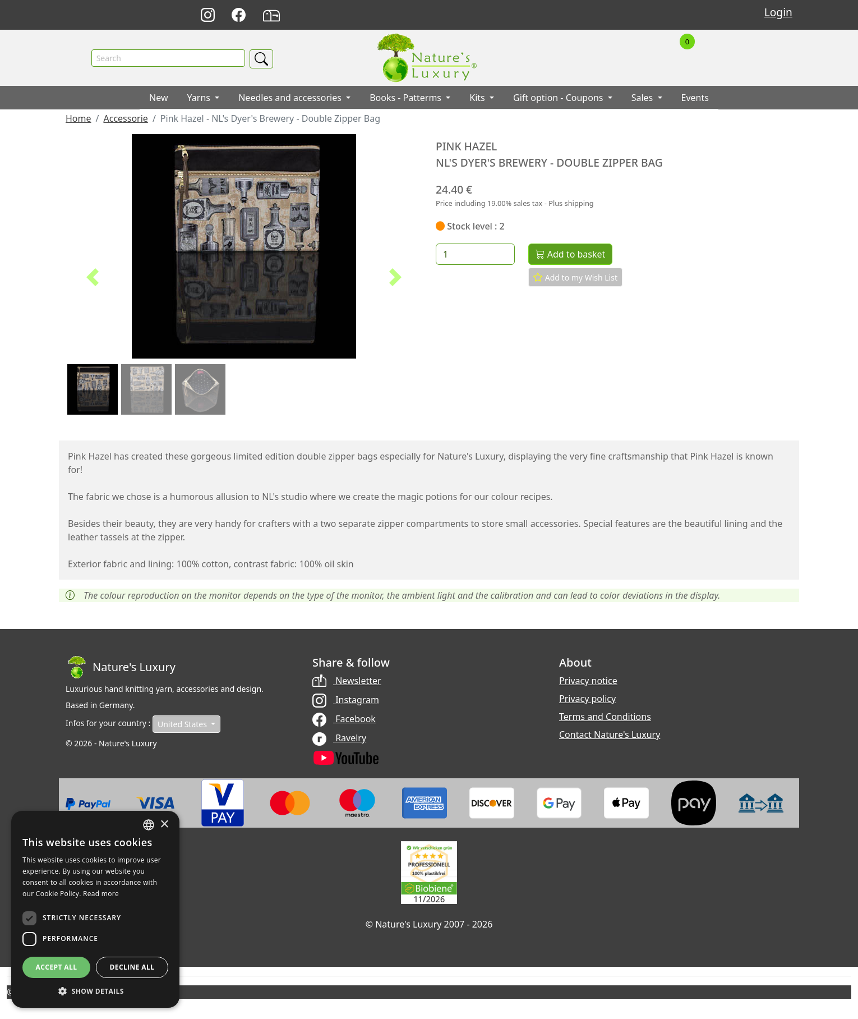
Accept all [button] (56, 967)
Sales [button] (643, 98)
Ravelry (339, 738)
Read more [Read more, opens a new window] (101, 893)
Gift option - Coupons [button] (559, 98)
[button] (92, 278)
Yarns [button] (200, 98)
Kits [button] (478, 98)
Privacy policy (587, 698)
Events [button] (695, 98)
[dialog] (95, 909)
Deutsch (559, 15)
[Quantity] (475, 254)
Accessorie (125, 119)
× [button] (164, 824)
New (158, 98)
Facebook (344, 719)
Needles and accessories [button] (291, 98)
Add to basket (570, 255)
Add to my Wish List (575, 278)
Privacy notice (588, 680)
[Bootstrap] (121, 667)
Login (778, 12)
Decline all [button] (132, 967)
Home (78, 119)
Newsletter (346, 680)
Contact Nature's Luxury (609, 734)
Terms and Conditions (605, 716)
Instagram (345, 700)
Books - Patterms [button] (407, 98)
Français (609, 15)
